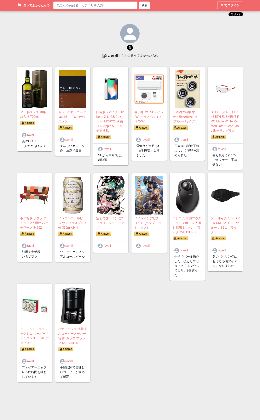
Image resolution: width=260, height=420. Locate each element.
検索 (144, 5)
